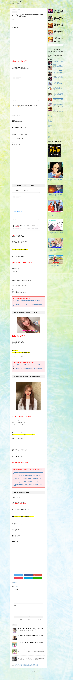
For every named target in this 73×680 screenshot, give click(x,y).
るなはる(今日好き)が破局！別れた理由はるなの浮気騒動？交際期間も (58, 104)
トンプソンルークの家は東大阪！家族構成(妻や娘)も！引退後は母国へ (31, 642)
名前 (15, 605)
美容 (49, 136)
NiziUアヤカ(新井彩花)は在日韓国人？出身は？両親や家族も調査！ (58, 99)
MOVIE (60, 65)
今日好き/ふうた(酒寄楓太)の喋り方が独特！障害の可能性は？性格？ (58, 94)
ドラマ (49, 132)
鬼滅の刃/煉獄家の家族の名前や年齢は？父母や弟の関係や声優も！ (58, 25)
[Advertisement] (28, 35)
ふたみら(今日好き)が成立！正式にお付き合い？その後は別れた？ (58, 83)
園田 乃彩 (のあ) (15, 228)
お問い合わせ (35, 671)
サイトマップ (40, 671)
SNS (49, 128)
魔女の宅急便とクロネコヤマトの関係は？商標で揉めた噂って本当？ (58, 88)
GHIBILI (60, 70)
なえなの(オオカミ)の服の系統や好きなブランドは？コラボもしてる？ (31, 628)
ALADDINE (50, 116)
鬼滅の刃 (49, 137)
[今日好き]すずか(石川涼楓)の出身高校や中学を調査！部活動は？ (29, 475)
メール (15, 609)
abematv (14, 582)
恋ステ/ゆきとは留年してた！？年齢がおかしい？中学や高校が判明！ (58, 109)
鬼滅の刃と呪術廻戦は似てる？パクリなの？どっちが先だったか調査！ (58, 78)
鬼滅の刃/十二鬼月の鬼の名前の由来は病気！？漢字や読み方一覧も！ (58, 18)
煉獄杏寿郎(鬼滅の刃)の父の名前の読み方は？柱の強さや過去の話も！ (58, 33)
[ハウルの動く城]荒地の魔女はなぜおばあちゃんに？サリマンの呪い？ (58, 67)
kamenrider (50, 125)
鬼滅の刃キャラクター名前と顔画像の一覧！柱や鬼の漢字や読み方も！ (58, 63)
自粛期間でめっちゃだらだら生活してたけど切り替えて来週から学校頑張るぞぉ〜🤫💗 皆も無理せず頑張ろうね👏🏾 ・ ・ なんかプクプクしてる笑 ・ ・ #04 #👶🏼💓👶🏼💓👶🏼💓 (25, 225)
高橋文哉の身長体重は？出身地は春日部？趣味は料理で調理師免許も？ (27, 665)
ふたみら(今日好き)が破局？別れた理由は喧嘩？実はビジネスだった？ (58, 73)
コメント (15, 592)
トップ (31, 671)
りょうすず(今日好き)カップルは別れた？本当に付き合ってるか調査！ (31, 635)
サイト (15, 612)
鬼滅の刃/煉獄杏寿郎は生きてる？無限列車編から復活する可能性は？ (58, 40)
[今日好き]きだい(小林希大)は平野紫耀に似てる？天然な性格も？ (29, 481)
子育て (49, 133)
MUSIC (49, 127)
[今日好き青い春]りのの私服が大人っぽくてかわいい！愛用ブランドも (31, 657)
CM (48, 119)
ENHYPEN (50, 121)
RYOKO (16, 586)
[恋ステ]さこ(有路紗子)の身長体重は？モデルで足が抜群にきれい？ (26, 664)
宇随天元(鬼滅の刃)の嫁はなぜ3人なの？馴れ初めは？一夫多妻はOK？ (58, 11)
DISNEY (49, 120)
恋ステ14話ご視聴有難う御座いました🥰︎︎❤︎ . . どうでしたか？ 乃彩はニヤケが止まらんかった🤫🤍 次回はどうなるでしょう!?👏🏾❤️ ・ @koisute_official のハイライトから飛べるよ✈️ (25, 107)
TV (16, 582)
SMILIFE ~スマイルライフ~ (17, 2)
